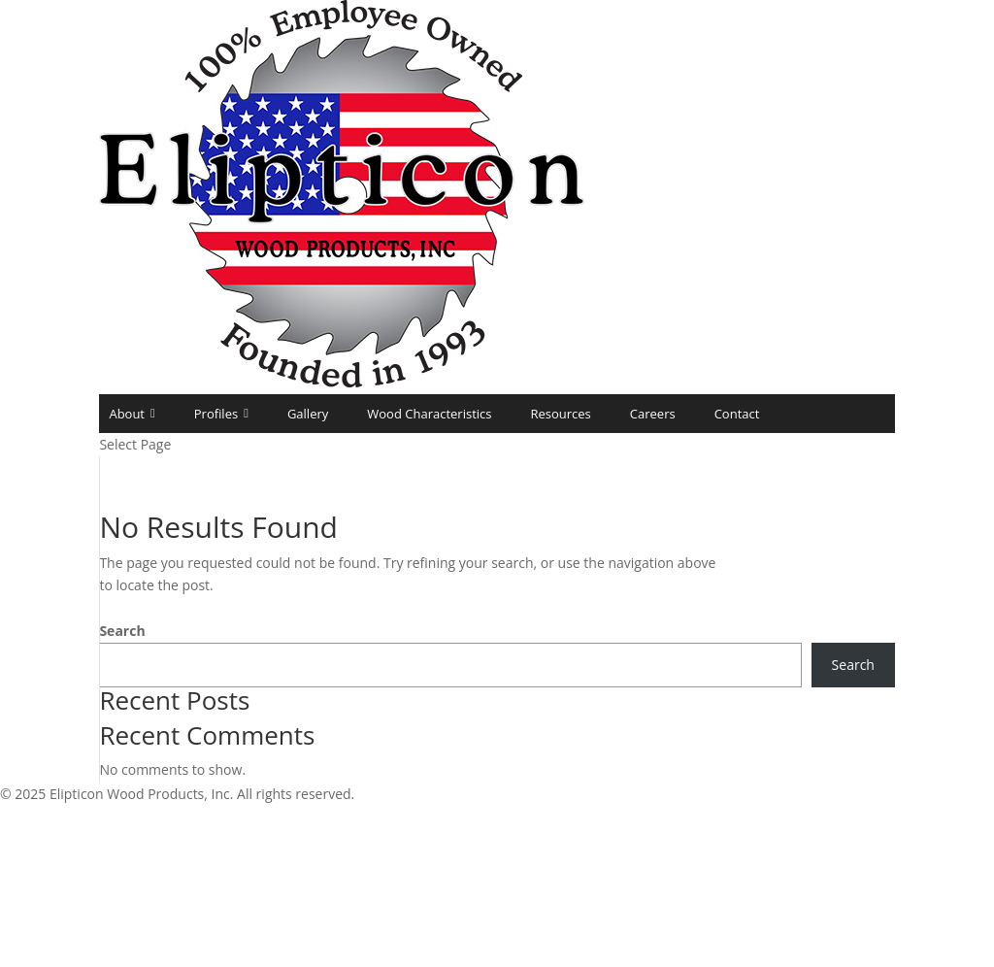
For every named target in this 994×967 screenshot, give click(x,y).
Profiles (221, 413)
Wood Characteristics (429, 413)
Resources (560, 413)
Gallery (307, 413)
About (131, 413)
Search (122, 630)
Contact (737, 413)
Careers (653, 413)
